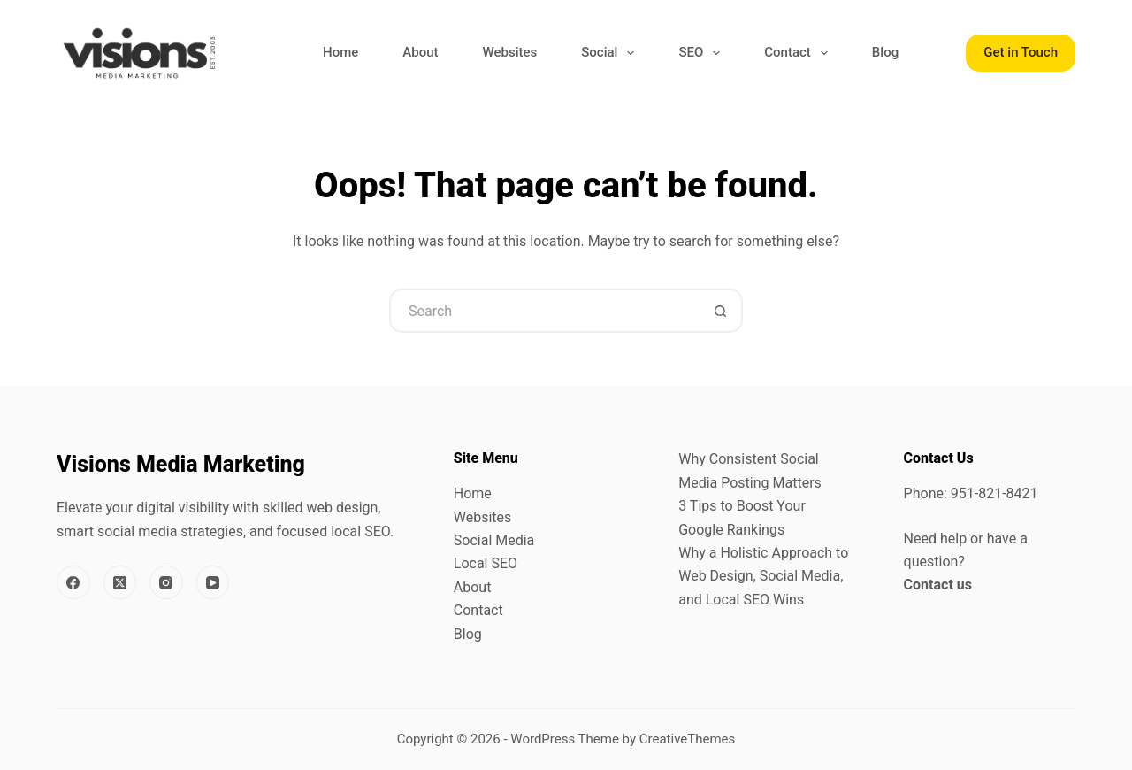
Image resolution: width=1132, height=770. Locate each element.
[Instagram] (166, 582)
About (420, 52)
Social (611, 53)
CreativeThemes (687, 739)
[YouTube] (213, 582)
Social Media (494, 540)
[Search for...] (544, 311)
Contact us (938, 584)
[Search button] (721, 311)
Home (340, 52)
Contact (799, 53)
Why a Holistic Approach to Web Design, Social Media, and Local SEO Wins (763, 576)
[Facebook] (73, 582)
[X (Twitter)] (120, 582)
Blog (885, 52)
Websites (509, 52)
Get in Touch (1020, 52)
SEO (702, 53)
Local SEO (485, 563)
